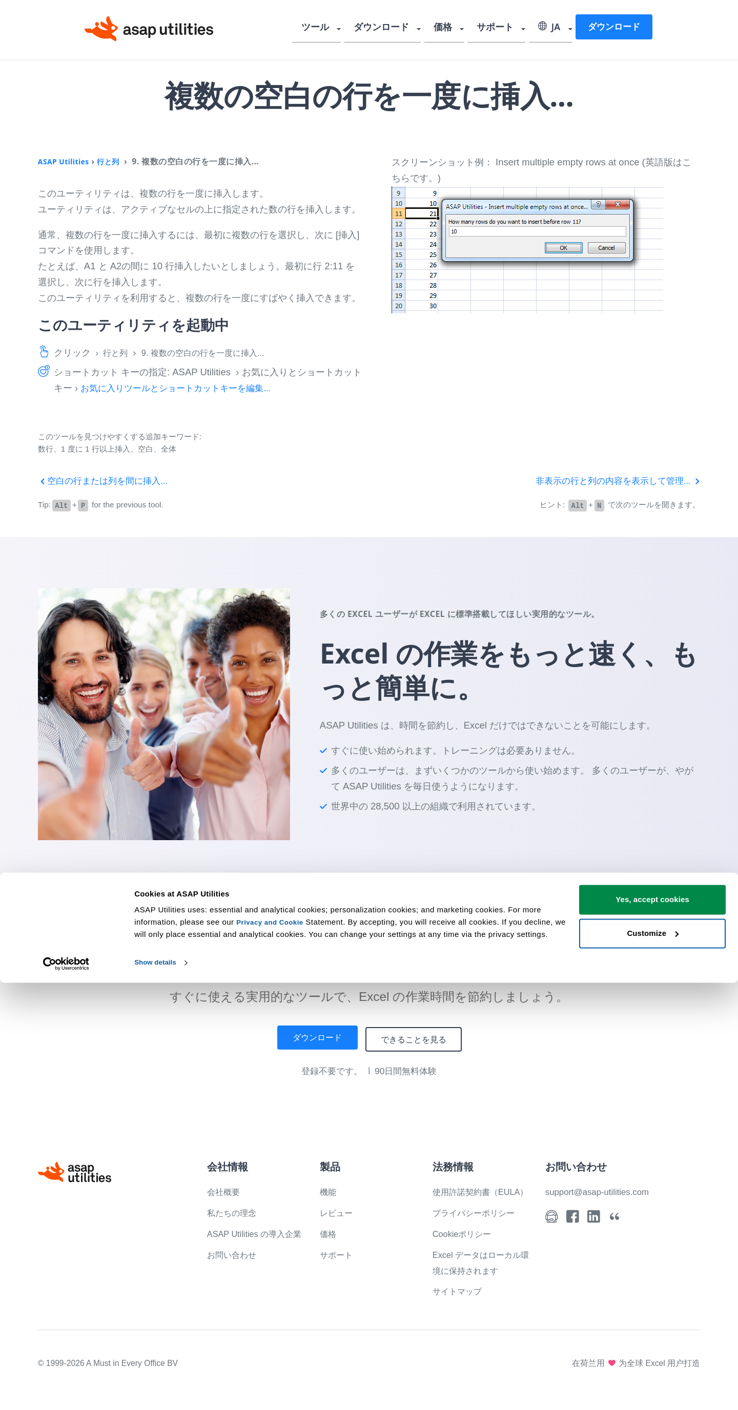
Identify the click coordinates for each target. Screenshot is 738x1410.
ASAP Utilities (67, 161)
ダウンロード (392, 28)
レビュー (338, 1211)
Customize (653, 1360)
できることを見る (419, 1038)
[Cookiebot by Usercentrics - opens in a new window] (66, 1390)
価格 (449, 28)
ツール (330, 28)
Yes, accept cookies (652, 1326)
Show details (158, 1389)
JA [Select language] (549, 28)
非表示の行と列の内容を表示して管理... (613, 480)
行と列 (116, 161)
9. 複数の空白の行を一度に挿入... (215, 352)
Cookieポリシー (466, 1248)
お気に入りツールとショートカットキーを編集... (181, 387)
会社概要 (225, 1190)
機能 (329, 1190)
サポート (498, 28)
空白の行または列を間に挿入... (107, 480)
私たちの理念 (234, 1211)
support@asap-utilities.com (602, 1190)
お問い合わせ (234, 1269)
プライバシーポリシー (479, 1227)
